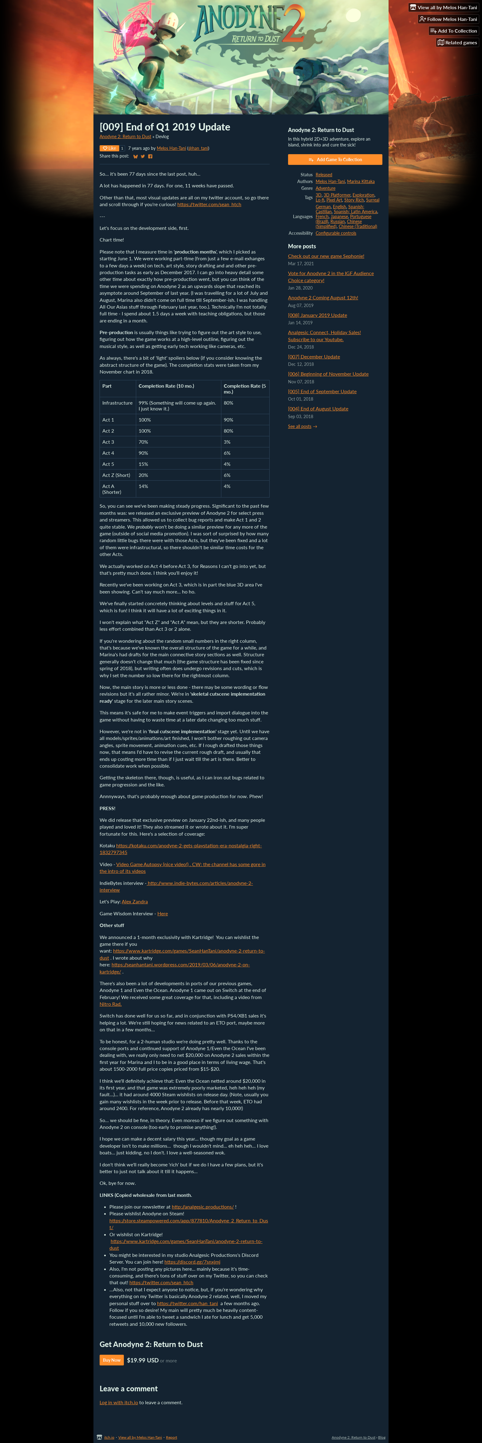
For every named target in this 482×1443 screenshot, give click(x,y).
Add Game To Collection (335, 159)
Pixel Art (334, 200)
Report (171, 1437)
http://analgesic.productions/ (203, 1206)
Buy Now (111, 1360)
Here (162, 913)
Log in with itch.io (119, 1402)
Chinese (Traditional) (358, 226)
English (339, 206)
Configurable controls (336, 233)
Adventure (325, 188)
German (323, 206)
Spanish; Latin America (355, 211)
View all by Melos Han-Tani (140, 1437)
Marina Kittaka (361, 181)
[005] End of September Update (322, 391)
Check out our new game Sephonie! (326, 256)
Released (324, 174)
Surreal (372, 200)
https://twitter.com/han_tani (187, 1303)
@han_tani (198, 148)
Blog (381, 1437)
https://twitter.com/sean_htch (209, 204)
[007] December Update (314, 356)
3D (319, 195)
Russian (337, 221)
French (322, 216)
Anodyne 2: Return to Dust (125, 136)
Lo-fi (320, 200)
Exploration (363, 195)
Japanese (339, 216)
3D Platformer (337, 195)
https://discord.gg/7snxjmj (192, 1262)
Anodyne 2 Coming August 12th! (323, 297)
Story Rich (354, 200)
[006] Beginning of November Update (328, 374)
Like (109, 148)
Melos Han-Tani (171, 148)
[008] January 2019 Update (317, 315)
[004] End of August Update (318, 408)
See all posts (299, 426)
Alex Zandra (135, 901)
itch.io (109, 1437)
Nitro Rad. (111, 1004)
